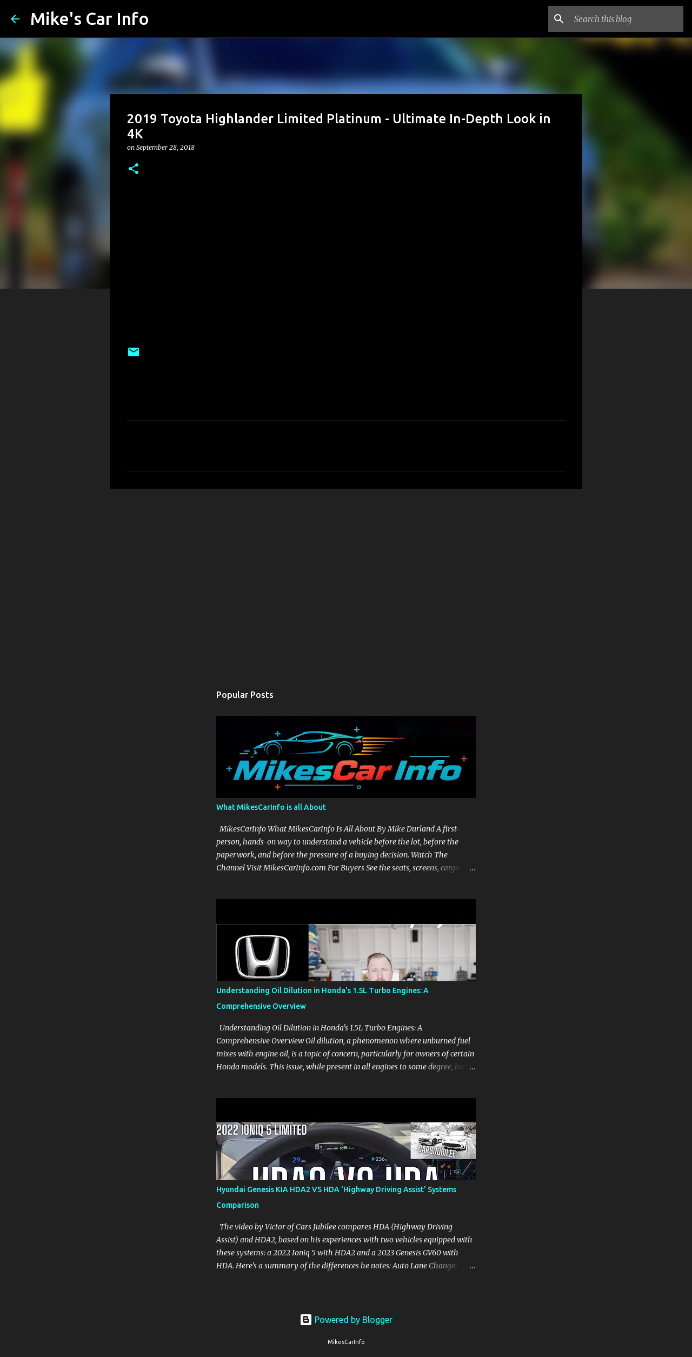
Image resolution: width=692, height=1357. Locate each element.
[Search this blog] (626, 19)
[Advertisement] (346, 580)
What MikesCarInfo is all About (271, 807)
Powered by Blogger (346, 1320)
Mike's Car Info (89, 18)
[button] (133, 169)
